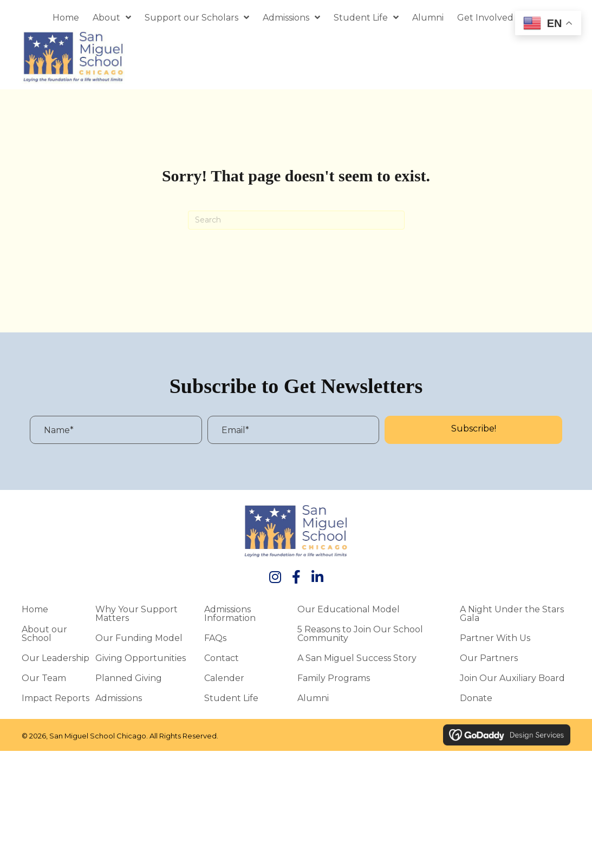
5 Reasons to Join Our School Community (360, 633)
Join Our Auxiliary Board (512, 678)
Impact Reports (55, 698)
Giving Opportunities (140, 658)
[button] (473, 430)
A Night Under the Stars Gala (512, 613)
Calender (224, 678)
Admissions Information (230, 613)
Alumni (313, 698)
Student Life (231, 698)
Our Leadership (55, 658)
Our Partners (489, 658)
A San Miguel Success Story (357, 658)
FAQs (215, 638)
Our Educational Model (348, 609)
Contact (221, 658)
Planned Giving (128, 678)
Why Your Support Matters (136, 613)
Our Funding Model (139, 638)
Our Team (44, 678)
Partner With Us (495, 638)
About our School (44, 633)
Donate (476, 698)
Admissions (118, 698)
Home (35, 609)
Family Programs (333, 678)
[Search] (296, 220)
